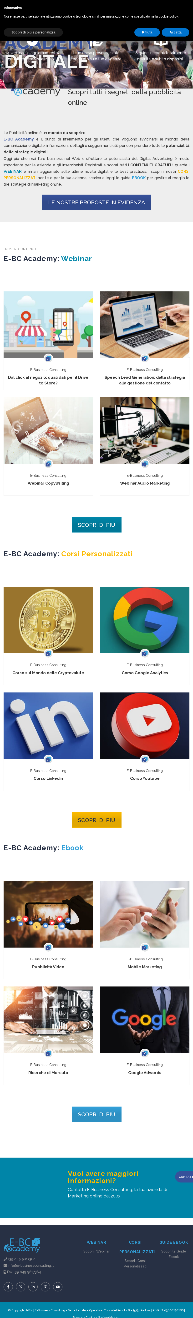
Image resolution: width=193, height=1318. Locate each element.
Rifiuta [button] (147, 1309)
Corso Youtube (145, 778)
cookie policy (168, 1293)
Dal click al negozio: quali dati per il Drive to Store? (48, 380)
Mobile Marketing (145, 966)
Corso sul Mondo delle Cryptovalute (48, 672)
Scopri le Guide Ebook (173, 1254)
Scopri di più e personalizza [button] (33, 1309)
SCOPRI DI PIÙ (96, 525)
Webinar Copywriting (48, 483)
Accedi (108, 7)
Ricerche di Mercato (48, 1072)
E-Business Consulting (48, 370)
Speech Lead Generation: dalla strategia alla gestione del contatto (145, 380)
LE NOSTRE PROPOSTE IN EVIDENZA (96, 202)
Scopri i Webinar (96, 1251)
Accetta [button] (175, 1309)
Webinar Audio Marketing (145, 483)
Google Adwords (144, 1072)
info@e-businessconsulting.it (66, 7)
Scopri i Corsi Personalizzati (135, 1263)
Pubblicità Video (48, 966)
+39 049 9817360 (22, 1259)
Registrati (93, 7)
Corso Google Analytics (145, 672)
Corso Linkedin (48, 778)
